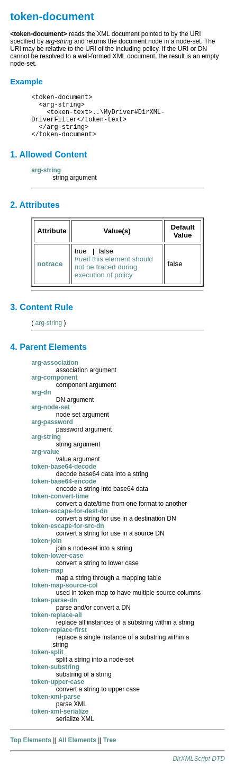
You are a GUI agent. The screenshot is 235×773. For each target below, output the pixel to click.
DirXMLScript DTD (199, 758)
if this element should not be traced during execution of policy (114, 267)
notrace (49, 264)
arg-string (48, 323)
